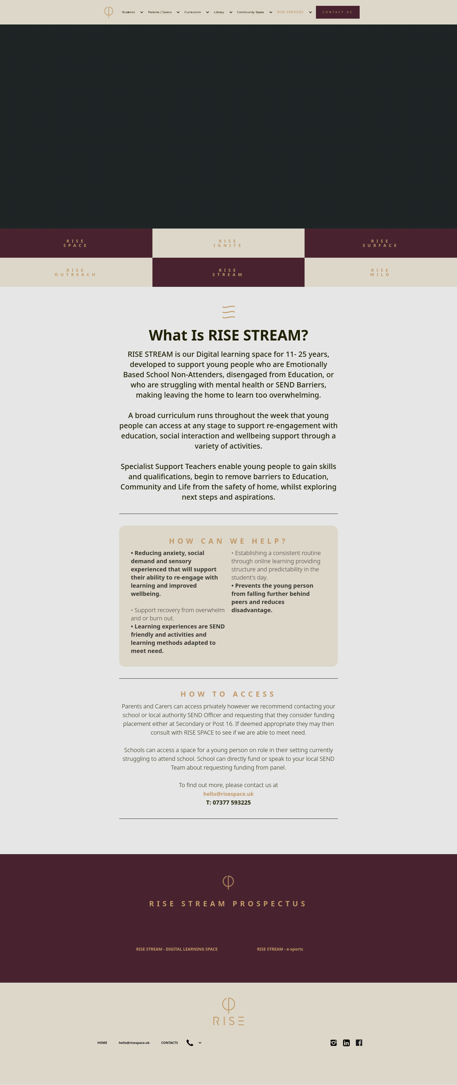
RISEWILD (380, 272)
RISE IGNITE (228, 243)
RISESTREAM (228, 272)
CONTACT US (338, 12)
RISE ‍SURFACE (381, 243)
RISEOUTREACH (76, 272)
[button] (131, 12)
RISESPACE (76, 243)
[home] (108, 12)
